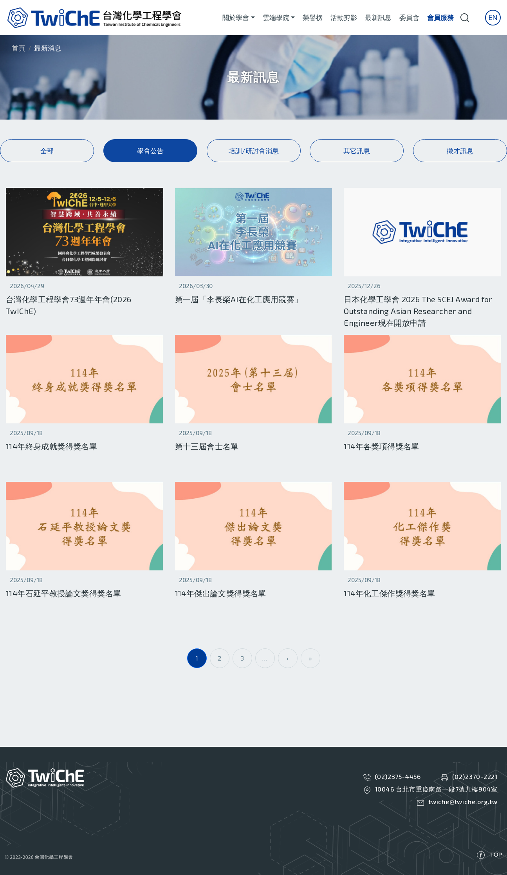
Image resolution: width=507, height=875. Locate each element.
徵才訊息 (460, 150)
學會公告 (150, 150)
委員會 (409, 17)
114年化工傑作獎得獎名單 (389, 593)
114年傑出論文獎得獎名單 (220, 593)
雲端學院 (276, 17)
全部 (47, 150)
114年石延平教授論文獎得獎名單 (63, 593)
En (493, 17)
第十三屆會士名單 (207, 446)
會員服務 (440, 17)
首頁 (18, 48)
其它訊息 (356, 150)
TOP (496, 854)
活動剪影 (343, 17)
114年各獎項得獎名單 (381, 446)
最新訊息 (378, 17)
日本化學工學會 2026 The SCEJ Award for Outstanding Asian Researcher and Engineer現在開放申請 (418, 310)
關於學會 (235, 17)
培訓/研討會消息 (254, 150)
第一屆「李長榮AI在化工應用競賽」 (239, 299)
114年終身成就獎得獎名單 (51, 446)
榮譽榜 (313, 17)
